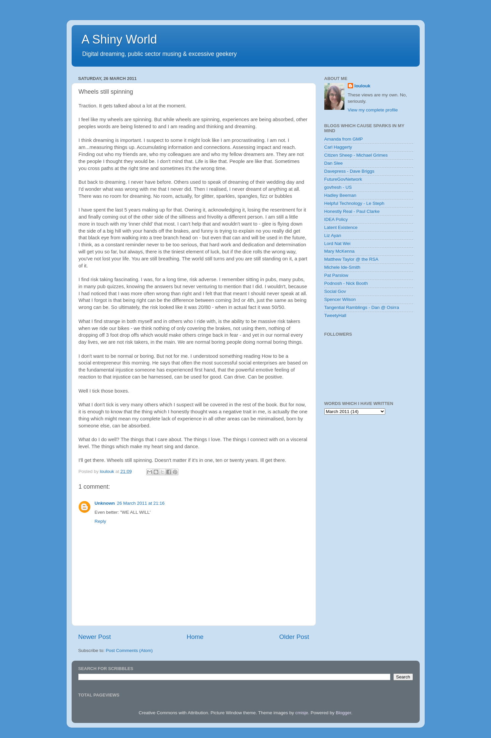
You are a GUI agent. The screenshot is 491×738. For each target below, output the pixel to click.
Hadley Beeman (340, 195)
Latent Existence (341, 227)
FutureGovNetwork (343, 179)
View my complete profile (373, 109)
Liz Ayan (332, 235)
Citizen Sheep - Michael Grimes (356, 155)
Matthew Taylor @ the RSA (351, 259)
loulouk (362, 85)
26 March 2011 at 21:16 (141, 503)
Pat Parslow (336, 275)
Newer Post (94, 636)
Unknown (105, 503)
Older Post (294, 636)
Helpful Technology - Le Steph (354, 203)
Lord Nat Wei (337, 243)
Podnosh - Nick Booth (346, 283)
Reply (100, 521)
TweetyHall (335, 315)
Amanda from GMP (343, 139)
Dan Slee (333, 163)
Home (195, 636)
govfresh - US (338, 187)
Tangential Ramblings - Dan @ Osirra (361, 307)
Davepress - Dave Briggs (349, 171)
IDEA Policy (336, 219)
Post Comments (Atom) (129, 650)
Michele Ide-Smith (342, 267)
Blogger (343, 712)
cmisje (301, 712)
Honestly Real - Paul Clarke (352, 211)
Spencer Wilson (340, 299)
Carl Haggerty (338, 147)
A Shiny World (119, 39)
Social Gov (335, 291)
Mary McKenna (339, 251)
